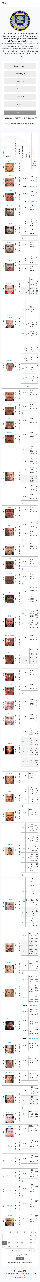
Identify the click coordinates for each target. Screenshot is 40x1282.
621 (23, 965)
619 (23, 1046)
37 (13, 1247)
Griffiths (9, 1176)
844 (23, 488)
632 (23, 702)
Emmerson (9, 773)
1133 (23, 309)
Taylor (10, 470)
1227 (23, 349)
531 (23, 944)
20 (9, 1239)
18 (35, 1236)
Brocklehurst (10, 1191)
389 (23, 952)
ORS (4, 3)
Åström (9, 963)
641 (23, 282)
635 (23, 497)
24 (26, 1239)
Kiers (9, 418)
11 (5, 1236)
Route (20, 89)
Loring (10, 176)
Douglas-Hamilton (10, 316)
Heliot (9, 714)
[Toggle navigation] (35, 3)
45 (16, 1250)
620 (23, 988)
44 (12, 1250)
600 (23, 1100)
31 (22, 1243)
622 (23, 775)
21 (13, 1239)
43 (7, 1250)
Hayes (10, 526)
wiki (27, 386)
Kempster (10, 261)
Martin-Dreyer (9, 1112)
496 (22, 742)
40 (26, 1247)
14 (18, 1236)
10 (35, 1232)
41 (31, 1247)
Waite (9, 792)
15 (22, 1236)
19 (5, 1239)
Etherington (9, 1206)
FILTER (20, 112)
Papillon (9, 699)
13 (13, 1236)
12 (9, 1236)
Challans (9, 670)
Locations (20, 96)
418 (22, 752)
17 (31, 1236)
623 (22, 732)
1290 (23, 827)
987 (23, 460)
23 (22, 1239)
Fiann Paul (23, 1278)
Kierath (9, 507)
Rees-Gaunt (9, 283)
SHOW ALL (20, 1258)
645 (23, 179)
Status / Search (20, 66)
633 (23, 638)
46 (20, 1250)
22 (18, 1239)
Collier (9, 1058)
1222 (23, 839)
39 (22, 1247)
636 (23, 392)
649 (22, 164)
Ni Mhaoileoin (9, 636)
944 (23, 470)
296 (22, 762)
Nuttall (10, 1161)
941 (23, 479)
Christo (9, 1146)
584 (23, 291)
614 (23, 1144)
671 (23, 912)
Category (20, 81)
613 (23, 1203)
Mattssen (9, 1215)
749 (23, 979)
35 (5, 1247)
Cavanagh (9, 544)
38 (18, 1247)
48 (29, 1250)
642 (23, 207)
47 (25, 1250)
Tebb (9, 616)
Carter (10, 224)
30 (18, 1243)
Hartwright (9, 1073)
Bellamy (9, 361)
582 (23, 660)
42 (35, 1247)
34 (35, 1243)
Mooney (9, 744)
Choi (9, 404)
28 (9, 1243)
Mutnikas (9, 941)
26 (35, 1239)
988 (23, 450)
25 (31, 1239)
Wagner (9, 574)
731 (23, 590)
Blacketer (10, 205)
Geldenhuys (9, 986)
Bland (9, 1126)
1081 (23, 901)
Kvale (9, 653)
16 (26, 1236)
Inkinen (9, 191)
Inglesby (9, 899)
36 (9, 1247)
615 (23, 1114)
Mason (9, 845)
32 (26, 1243)
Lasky (9, 559)
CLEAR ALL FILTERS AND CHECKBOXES (20, 118)
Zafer (9, 390)
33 (31, 1243)
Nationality (20, 74)
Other (20, 104)
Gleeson (9, 242)
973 (23, 223)
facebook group (20, 1275)
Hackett (9, 433)
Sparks (9, 161)
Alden (9, 1043)
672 (23, 791)
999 (23, 857)
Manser (9, 1019)
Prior (9, 810)
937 (23, 324)
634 (23, 561)
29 (13, 1243)
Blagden (9, 684)
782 (22, 614)
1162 (23, 849)
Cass (9, 592)
